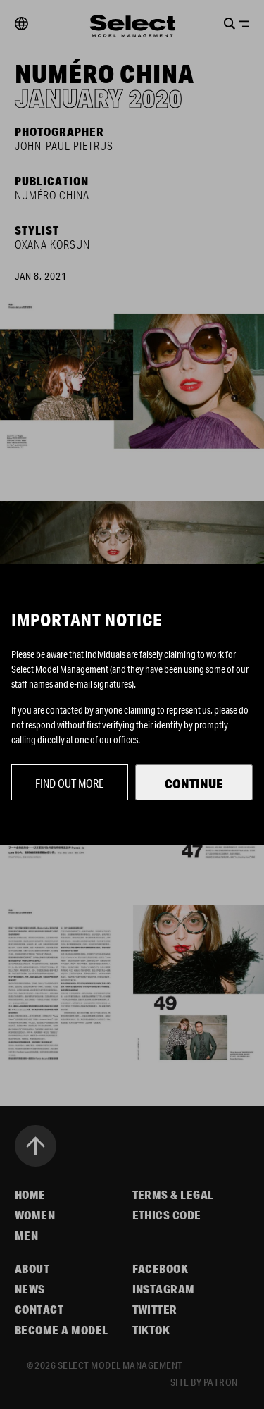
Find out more (69, 783)
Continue (194, 783)
